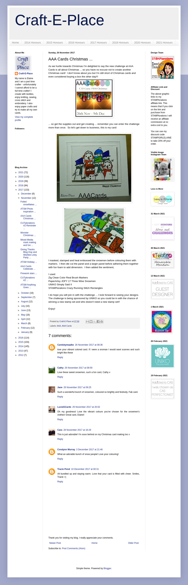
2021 (21, 172)
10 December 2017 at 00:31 (85, 469)
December (26, 193)
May (23, 314)
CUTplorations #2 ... (27, 279)
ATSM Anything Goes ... (28, 286)
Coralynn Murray (66, 449)
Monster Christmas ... (28, 234)
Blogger (107, 568)
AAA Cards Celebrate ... (27, 267)
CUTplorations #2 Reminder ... (28, 226)
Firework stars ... (28, 273)
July (23, 306)
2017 (21, 189)
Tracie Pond (63, 469)
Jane (59, 387)
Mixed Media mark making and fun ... (28, 242)
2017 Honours (98, 42)
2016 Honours (76, 42)
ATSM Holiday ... (28, 262)
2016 (21, 337)
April (23, 319)
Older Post (133, 543)
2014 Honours (32, 42)
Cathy (60, 367)
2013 (21, 351)
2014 (21, 346)
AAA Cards (67, 326)
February (26, 328)
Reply (60, 357)
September (27, 297)
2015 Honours (54, 42)
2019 (21, 181)
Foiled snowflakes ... (28, 203)
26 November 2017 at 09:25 (77, 387)
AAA (59, 326)
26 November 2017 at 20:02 (86, 407)
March (24, 323)
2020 (21, 176)
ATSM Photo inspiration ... (28, 210)
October (25, 293)
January (25, 332)
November (26, 198)
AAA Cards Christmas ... (28, 217)
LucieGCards (64, 407)
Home (15, 42)
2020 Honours (142, 42)
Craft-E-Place (59, 20)
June (23, 310)
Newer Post (55, 543)
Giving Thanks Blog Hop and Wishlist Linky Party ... (28, 253)
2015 (21, 342)
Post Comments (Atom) (73, 548)
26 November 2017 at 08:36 (89, 345)
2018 (21, 185)
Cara (59, 430)
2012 (21, 355)
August (25, 301)
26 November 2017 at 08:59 (78, 367)
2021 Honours (164, 42)
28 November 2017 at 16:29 (77, 430)
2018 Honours (120, 42)
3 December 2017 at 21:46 (89, 449)
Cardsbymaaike (65, 345)
